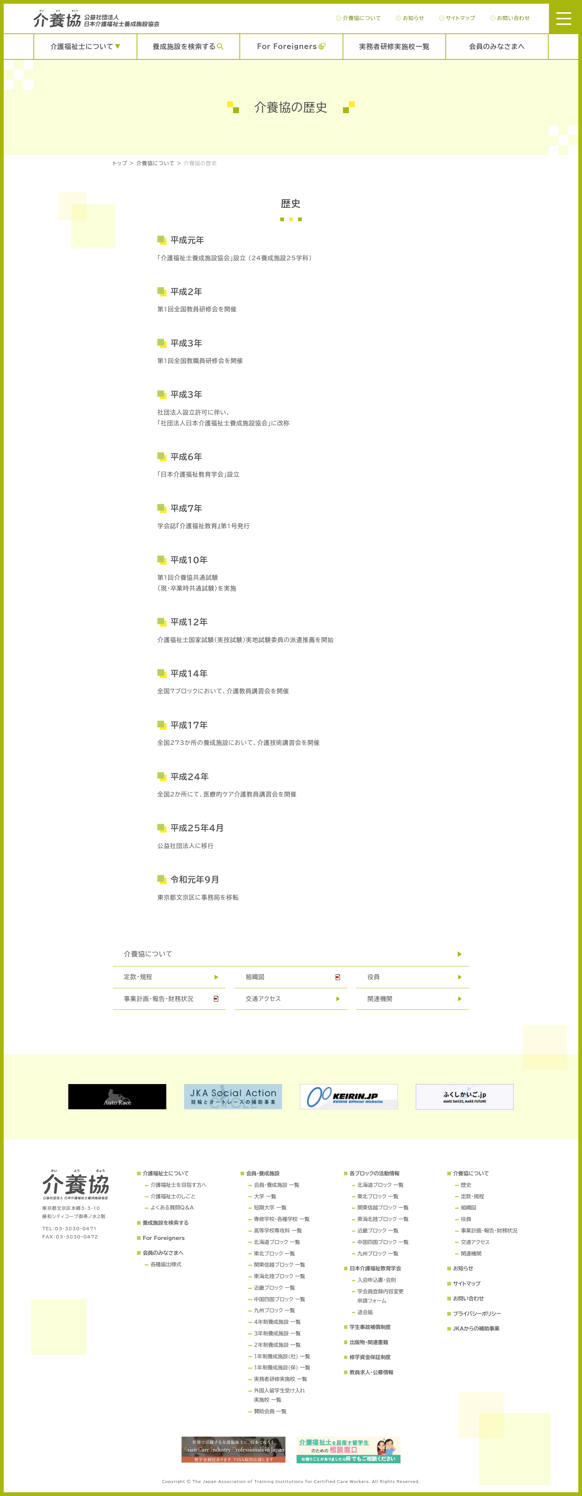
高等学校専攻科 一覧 (278, 1230)
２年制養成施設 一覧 (277, 1345)
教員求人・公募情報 (371, 1372)
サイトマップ (460, 18)
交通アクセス (263, 999)
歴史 (466, 1185)
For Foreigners (287, 46)
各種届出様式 (165, 1264)
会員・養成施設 (262, 1173)
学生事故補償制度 (370, 1327)
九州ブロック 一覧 (274, 1310)
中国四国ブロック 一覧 (279, 1299)
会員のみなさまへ (497, 46)
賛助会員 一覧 (270, 1411)
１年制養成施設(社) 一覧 (282, 1356)
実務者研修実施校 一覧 (280, 1379)
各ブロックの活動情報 (374, 1173)
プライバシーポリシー (477, 1313)
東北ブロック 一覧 (274, 1253)
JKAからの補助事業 (476, 1328)
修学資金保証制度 (370, 1357)
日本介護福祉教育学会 (375, 1268)
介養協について (362, 18)
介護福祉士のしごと (172, 1196)
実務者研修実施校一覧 (394, 46)
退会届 (365, 1312)
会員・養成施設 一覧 (276, 1185)
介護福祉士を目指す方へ (178, 1185)
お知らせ (413, 18)
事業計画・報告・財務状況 (159, 999)
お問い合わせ (513, 18)
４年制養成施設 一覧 (277, 1322)
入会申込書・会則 (376, 1280)
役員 (373, 977)
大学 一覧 (265, 1196)
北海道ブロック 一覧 (277, 1242)
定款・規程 (472, 1196)
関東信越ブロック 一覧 (279, 1264)
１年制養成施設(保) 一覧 (282, 1367)
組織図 (255, 977)
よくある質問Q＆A (171, 1207)
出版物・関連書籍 (369, 1342)
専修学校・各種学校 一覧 (282, 1219)
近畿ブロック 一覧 (274, 1287)
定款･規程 (138, 977)
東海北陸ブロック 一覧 (279, 1276)
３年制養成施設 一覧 (277, 1333)
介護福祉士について (82, 46)
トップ (120, 163)
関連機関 (380, 999)
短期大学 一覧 (270, 1207)
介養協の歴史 (200, 163)
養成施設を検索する (184, 46)
